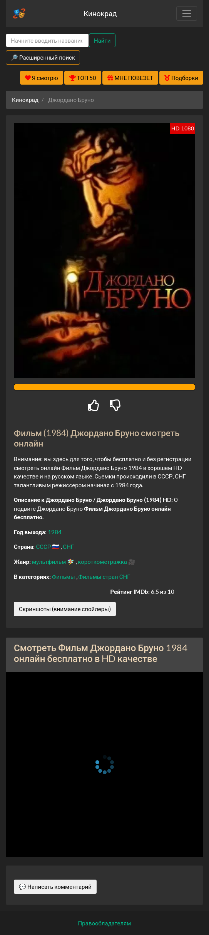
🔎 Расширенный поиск (43, 57)
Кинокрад (100, 13)
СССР (44, 546)
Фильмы (64, 576)
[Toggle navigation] (186, 13)
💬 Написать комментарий (55, 886)
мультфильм (49, 561)
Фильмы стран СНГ (104, 576)
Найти (102, 40)
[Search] (47, 40)
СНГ (68, 546)
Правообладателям (104, 923)
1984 (55, 531)
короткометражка (103, 561)
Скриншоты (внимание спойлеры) (65, 608)
